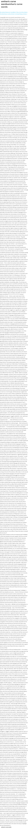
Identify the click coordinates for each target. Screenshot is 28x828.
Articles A (25, 14)
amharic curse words (11, 5)
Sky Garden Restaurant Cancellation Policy (9, 12)
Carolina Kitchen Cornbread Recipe (15, 14)
